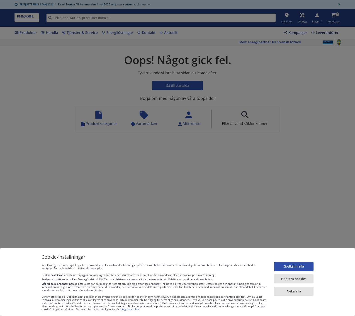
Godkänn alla (294, 266)
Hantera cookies (293, 279)
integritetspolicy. (130, 309)
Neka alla (294, 291)
